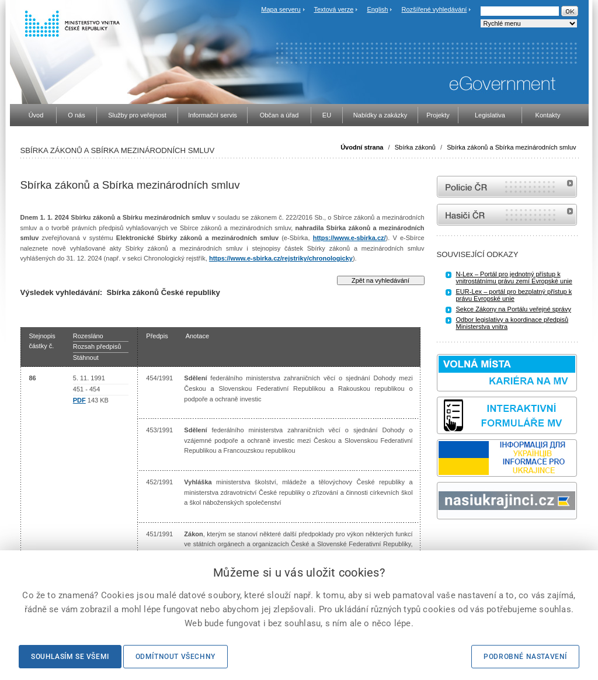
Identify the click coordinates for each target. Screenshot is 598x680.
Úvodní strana (361, 147)
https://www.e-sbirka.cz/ (349, 237)
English (377, 9)
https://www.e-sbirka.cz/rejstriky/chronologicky (281, 258)
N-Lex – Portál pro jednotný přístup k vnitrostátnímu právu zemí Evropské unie (514, 277)
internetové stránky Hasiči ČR (507, 214)
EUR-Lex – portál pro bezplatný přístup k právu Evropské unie (514, 295)
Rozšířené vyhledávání (434, 9)
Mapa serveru (280, 9)
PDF (79, 400)
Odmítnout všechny (175, 657)
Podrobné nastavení (525, 657)
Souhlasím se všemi (70, 657)
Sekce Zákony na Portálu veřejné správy (514, 309)
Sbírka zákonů (415, 147)
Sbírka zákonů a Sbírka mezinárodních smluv (511, 147)
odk (442, 541)
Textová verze (333, 9)
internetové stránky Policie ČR (507, 186)
